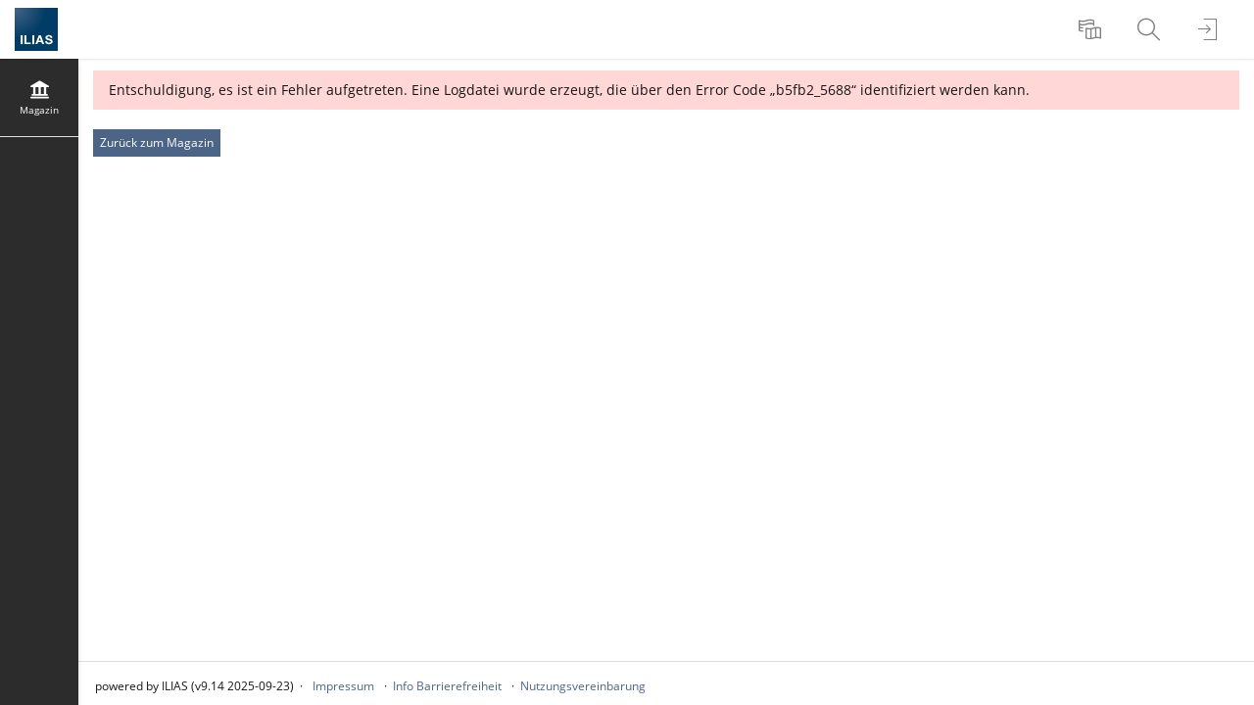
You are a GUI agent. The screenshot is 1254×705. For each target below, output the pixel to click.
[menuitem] (1092, 29)
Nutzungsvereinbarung (583, 686)
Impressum (343, 686)
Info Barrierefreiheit (447, 686)
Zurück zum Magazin (157, 142)
